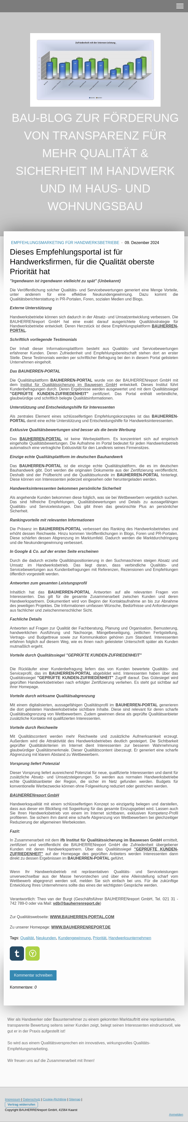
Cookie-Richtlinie (54, 1099)
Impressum (12, 1099)
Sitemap (75, 1099)
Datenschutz (31, 1099)
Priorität (99, 938)
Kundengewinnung (74, 938)
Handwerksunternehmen (129, 938)
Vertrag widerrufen (21, 1104)
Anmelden (176, 1114)
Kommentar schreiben (33, 975)
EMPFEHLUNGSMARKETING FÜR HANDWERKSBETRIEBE (65, 243)
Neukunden (46, 938)
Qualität (27, 938)
